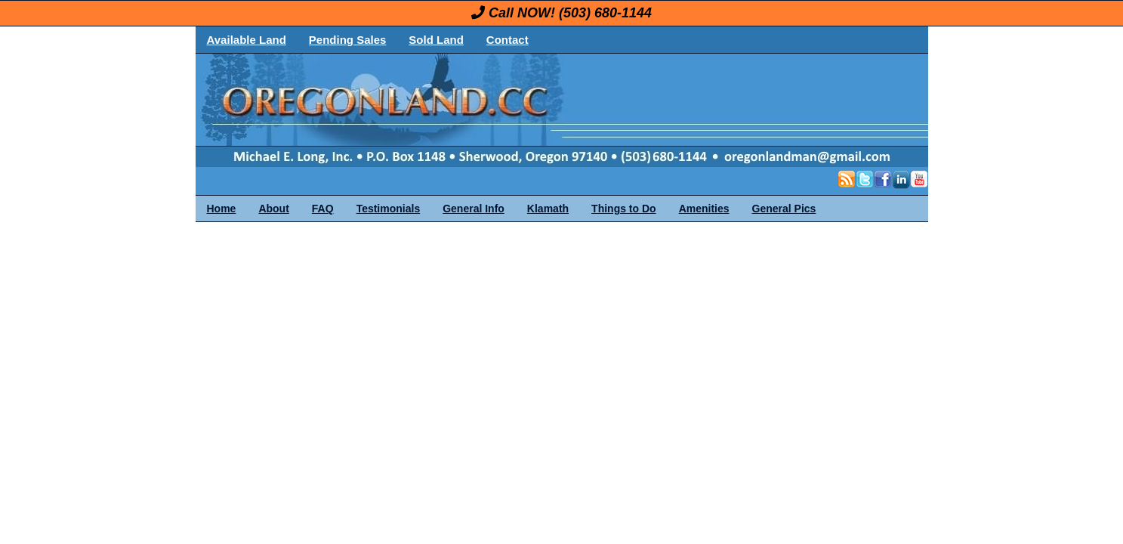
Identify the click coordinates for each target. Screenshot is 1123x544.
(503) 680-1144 (605, 12)
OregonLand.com (626, 110)
